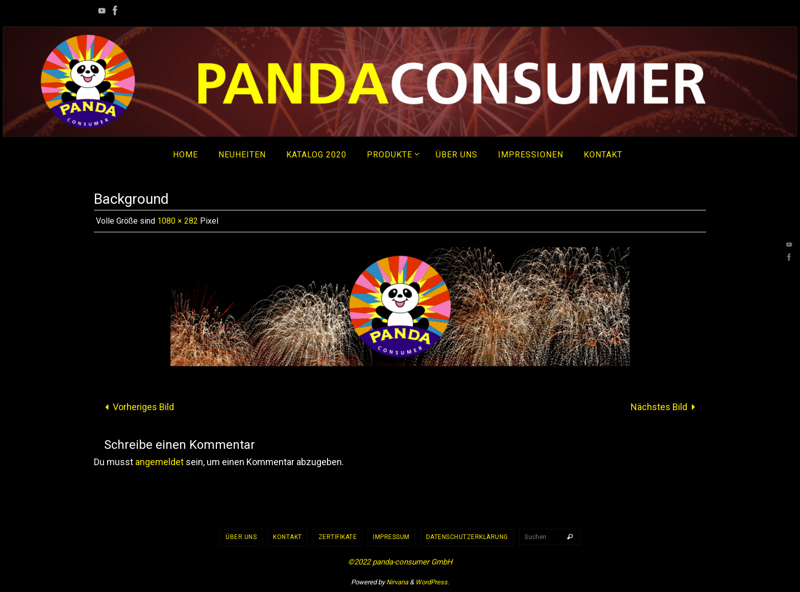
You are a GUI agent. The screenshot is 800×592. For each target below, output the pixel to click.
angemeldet (159, 461)
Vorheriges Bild (137, 406)
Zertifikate (337, 537)
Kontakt (287, 537)
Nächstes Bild (665, 406)
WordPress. (432, 582)
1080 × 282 (177, 221)
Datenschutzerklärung (467, 537)
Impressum (391, 537)
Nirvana (397, 582)
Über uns (241, 537)
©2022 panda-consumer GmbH (400, 562)
